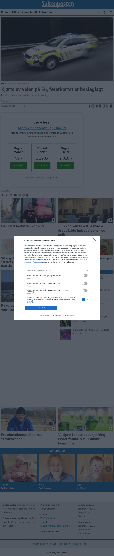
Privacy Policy (69, 316)
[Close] (95, 240)
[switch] (85, 275)
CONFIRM (41, 308)
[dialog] (57, 278)
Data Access (57, 316)
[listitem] (57, 270)
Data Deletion (44, 316)
